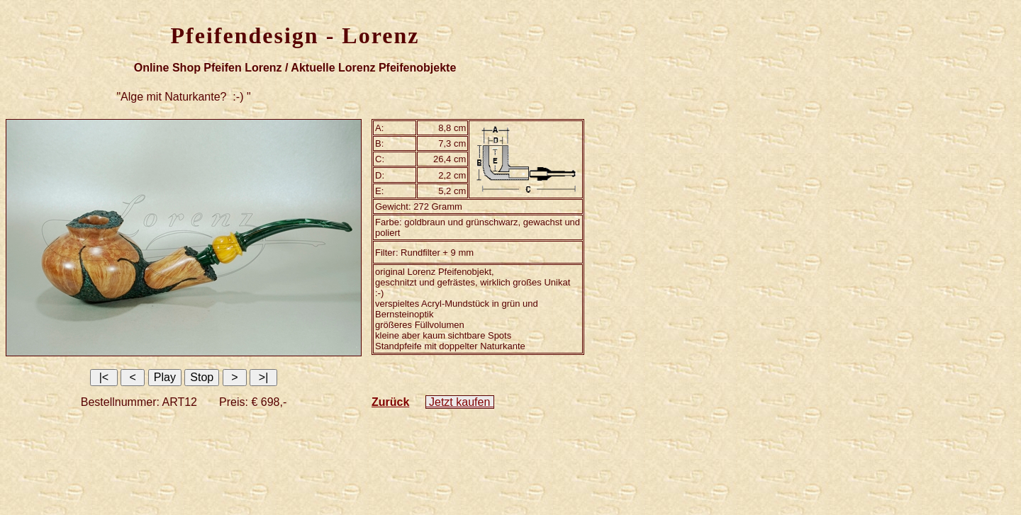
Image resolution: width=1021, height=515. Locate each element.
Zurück (390, 402)
